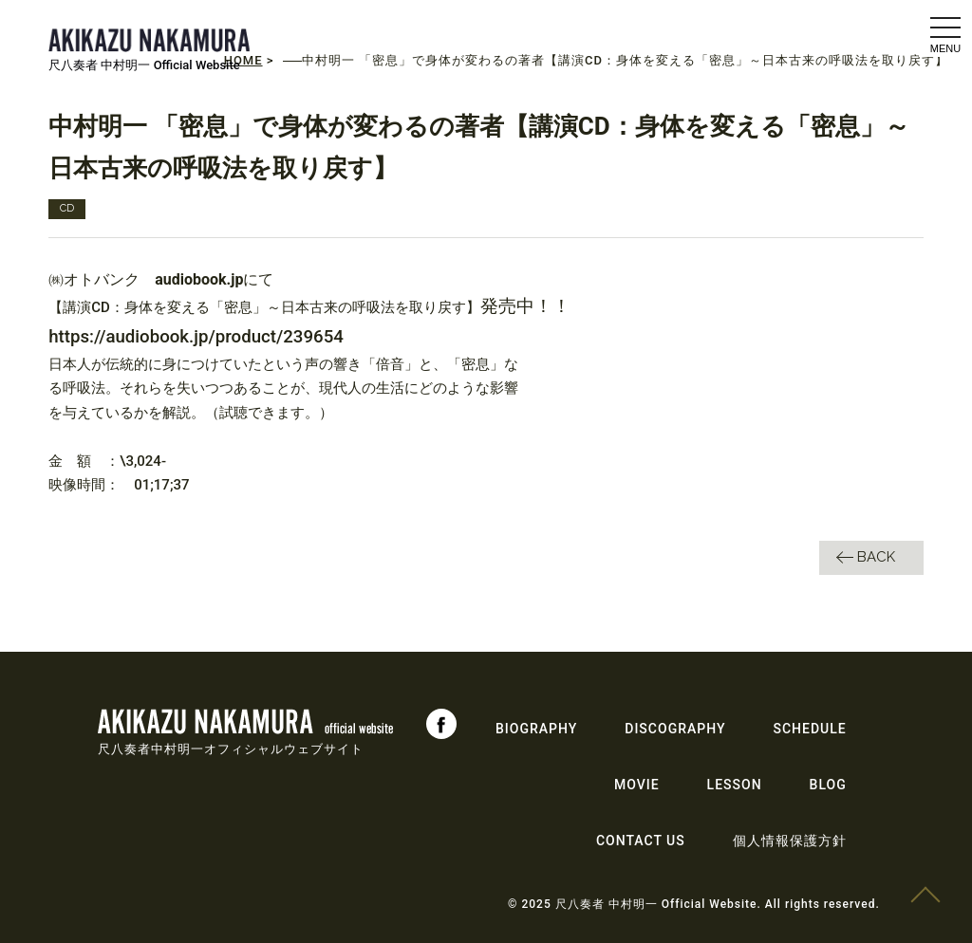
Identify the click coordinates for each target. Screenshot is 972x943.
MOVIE (637, 784)
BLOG (828, 784)
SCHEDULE (810, 728)
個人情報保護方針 (790, 840)
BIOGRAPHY (536, 728)
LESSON (734, 784)
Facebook (441, 724)
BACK (876, 556)
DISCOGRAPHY (675, 728)
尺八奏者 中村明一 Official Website (144, 65)
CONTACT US (640, 840)
